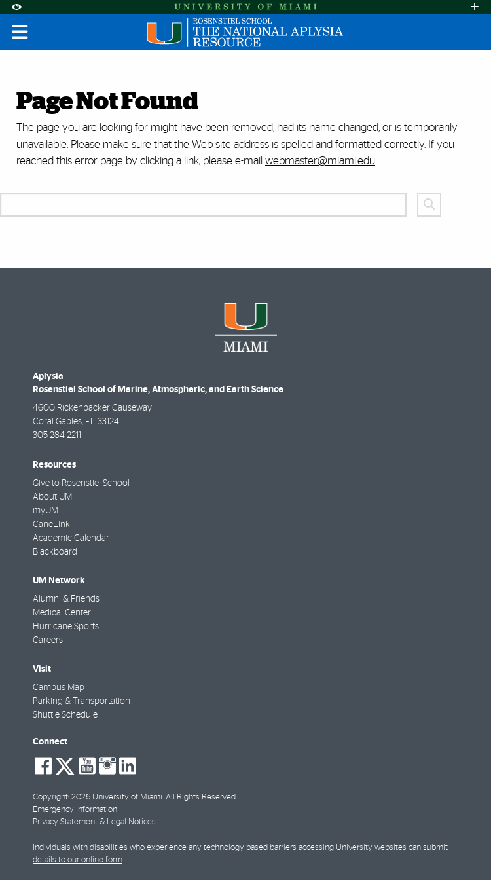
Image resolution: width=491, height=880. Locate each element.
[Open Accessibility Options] (16, 7)
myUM (45, 510)
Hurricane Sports (66, 626)
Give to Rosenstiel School (81, 483)
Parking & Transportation (81, 701)
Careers (48, 640)
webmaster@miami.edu (320, 160)
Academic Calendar (71, 538)
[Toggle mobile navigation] (20, 32)
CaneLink (51, 524)
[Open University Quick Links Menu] (474, 7)
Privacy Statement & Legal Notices (94, 822)
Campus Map (58, 687)
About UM (52, 497)
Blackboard (55, 552)
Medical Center (62, 612)
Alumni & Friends (66, 599)
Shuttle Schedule (65, 715)
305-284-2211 (57, 435)
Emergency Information (75, 809)
